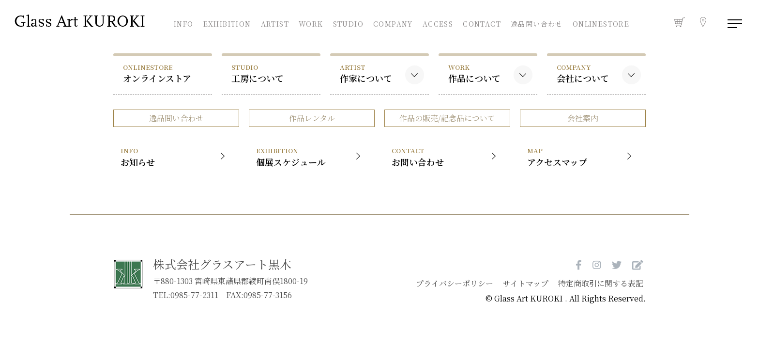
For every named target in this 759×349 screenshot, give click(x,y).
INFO (183, 23)
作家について (366, 73)
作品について (474, 73)
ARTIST (275, 23)
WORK (311, 23)
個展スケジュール (310, 157)
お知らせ (175, 157)
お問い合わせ (446, 157)
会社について (583, 73)
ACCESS (438, 23)
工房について (257, 73)
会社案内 (582, 118)
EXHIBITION (227, 23)
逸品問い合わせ (537, 24)
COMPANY (393, 23)
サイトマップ (525, 283)
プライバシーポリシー (454, 283)
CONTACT (482, 23)
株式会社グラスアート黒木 (222, 263)
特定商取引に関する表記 (600, 283)
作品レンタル (312, 118)
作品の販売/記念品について (447, 118)
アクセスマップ (581, 157)
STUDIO (348, 23)
